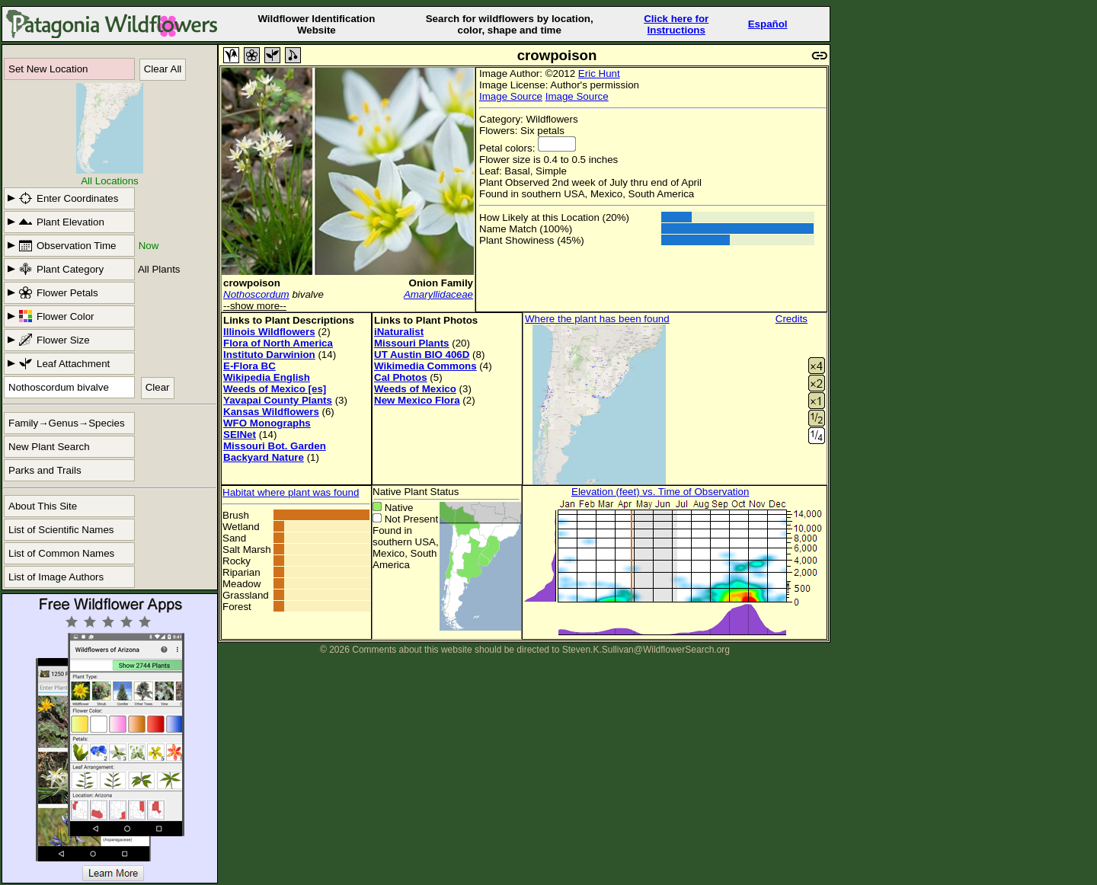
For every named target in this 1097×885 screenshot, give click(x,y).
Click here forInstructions (676, 24)
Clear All (163, 69)
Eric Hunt (599, 73)
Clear (158, 387)
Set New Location (48, 69)
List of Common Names (61, 553)
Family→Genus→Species (66, 423)
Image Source (510, 96)
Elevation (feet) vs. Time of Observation (660, 491)
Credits (792, 318)
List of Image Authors (56, 577)
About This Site (42, 506)
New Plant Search (49, 446)
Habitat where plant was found (290, 492)
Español (768, 24)
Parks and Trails (45, 470)
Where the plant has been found (597, 318)
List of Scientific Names (61, 529)
